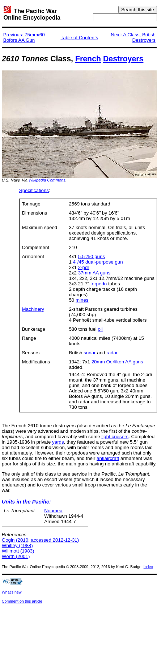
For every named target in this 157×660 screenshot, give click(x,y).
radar (112, 352)
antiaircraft (108, 458)
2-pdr (83, 267)
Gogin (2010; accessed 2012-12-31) (40, 540)
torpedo (98, 283)
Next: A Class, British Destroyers (133, 37)
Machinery (33, 309)
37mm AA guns (94, 273)
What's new (12, 592)
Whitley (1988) (17, 545)
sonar (90, 352)
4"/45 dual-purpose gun (98, 262)
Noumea (53, 510)
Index (148, 567)
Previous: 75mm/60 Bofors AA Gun (24, 37)
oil (100, 329)
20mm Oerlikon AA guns (117, 361)
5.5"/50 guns (91, 256)
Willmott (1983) (18, 551)
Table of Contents (79, 37)
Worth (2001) (16, 556)
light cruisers (114, 436)
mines (82, 300)
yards (58, 442)
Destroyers (123, 58)
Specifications (34, 190)
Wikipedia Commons (47, 180)
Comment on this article (22, 601)
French (88, 58)
